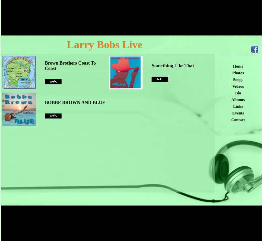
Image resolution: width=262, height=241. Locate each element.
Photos (238, 73)
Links (238, 106)
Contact (238, 119)
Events (238, 113)
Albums (238, 99)
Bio (238, 93)
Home (238, 66)
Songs (238, 79)
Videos (238, 86)
